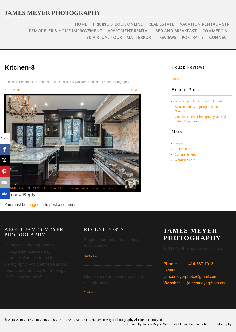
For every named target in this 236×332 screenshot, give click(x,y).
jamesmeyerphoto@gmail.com (190, 276)
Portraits (193, 37)
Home (81, 24)
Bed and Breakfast (176, 30)
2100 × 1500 (59, 82)
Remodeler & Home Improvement (65, 30)
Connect (219, 37)
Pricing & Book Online (118, 24)
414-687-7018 (200, 264)
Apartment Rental (129, 30)
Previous (12, 89)
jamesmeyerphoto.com (207, 283)
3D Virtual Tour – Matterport (120, 37)
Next (135, 89)
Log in (179, 143)
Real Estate (161, 24)
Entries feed (183, 149)
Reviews (167, 37)
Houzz (176, 79)
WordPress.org (185, 160)
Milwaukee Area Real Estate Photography (100, 82)
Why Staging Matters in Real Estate (199, 101)
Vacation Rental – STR (204, 24)
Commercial (215, 30)
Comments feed (186, 154)
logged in (35, 204)
